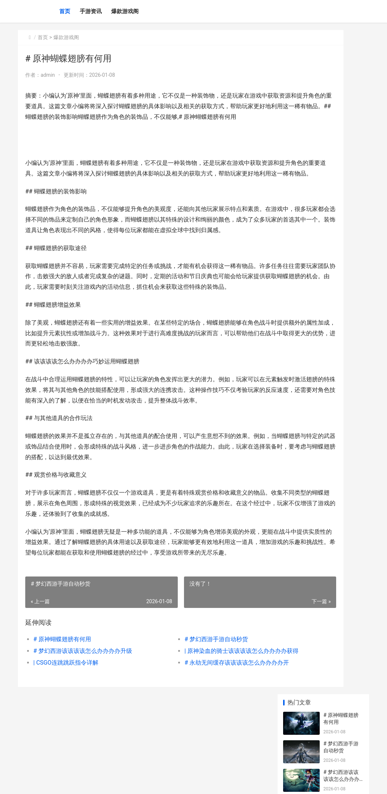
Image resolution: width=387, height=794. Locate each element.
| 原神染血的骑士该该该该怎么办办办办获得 (199, 714)
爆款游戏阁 (125, 11)
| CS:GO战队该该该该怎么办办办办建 (342, 507)
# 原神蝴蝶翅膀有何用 (62, 702)
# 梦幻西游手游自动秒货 (179, 702)
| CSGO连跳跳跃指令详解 (65, 725)
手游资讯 (91, 11)
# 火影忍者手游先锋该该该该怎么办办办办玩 (341, 254)
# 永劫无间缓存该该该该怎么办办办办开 (199, 725)
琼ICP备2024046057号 (117, 782)
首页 (64, 11)
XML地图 (150, 782)
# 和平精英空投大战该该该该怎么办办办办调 (341, 421)
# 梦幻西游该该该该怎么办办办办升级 (82, 714)
